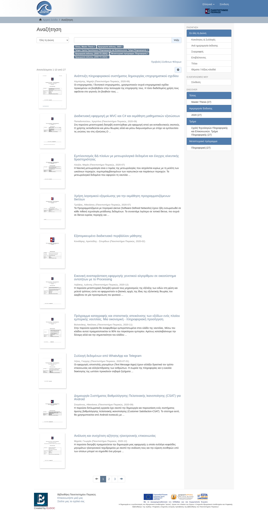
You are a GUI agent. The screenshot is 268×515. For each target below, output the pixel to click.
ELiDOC (50, 508)
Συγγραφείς (197, 51)
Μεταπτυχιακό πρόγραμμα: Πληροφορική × (129, 53)
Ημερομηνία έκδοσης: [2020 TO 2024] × (91, 53)
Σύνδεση (196, 82)
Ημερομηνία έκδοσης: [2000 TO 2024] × (91, 57)
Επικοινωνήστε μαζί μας (70, 498)
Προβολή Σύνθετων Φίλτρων (166, 61)
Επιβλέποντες (198, 57)
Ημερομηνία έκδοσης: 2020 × (110, 47)
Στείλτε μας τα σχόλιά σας (70, 501)
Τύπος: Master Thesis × (85, 47)
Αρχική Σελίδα (50, 19)
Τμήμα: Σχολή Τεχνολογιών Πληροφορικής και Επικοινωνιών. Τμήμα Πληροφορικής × (111, 50)
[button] (208, 4)
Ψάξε (176, 40)
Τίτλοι (194, 63)
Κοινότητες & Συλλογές (203, 39)
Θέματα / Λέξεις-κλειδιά (203, 69)
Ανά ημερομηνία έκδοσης (204, 45)
